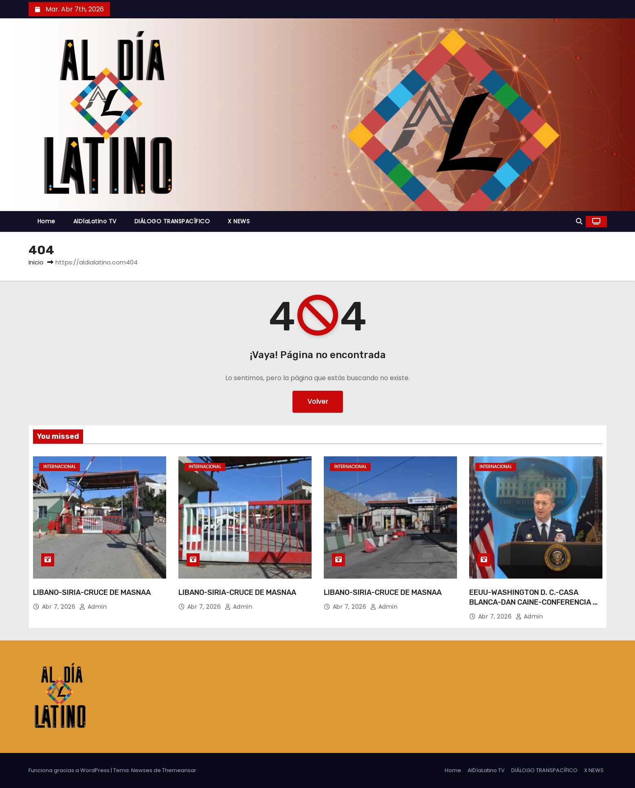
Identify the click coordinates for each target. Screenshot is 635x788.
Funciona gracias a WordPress (70, 770)
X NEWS (239, 221)
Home (46, 221)
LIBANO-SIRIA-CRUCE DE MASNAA (92, 592)
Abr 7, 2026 (59, 607)
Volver (317, 401)
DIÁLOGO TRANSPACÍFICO (172, 221)
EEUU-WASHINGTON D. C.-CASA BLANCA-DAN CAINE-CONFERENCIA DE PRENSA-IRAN (535, 602)
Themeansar (179, 770)
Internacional (59, 467)
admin (93, 607)
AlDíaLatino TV (94, 221)
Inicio (36, 262)
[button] (579, 221)
